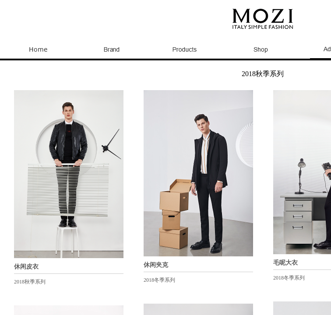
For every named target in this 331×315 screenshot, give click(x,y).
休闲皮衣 (26, 266)
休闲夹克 (156, 265)
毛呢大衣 (285, 262)
